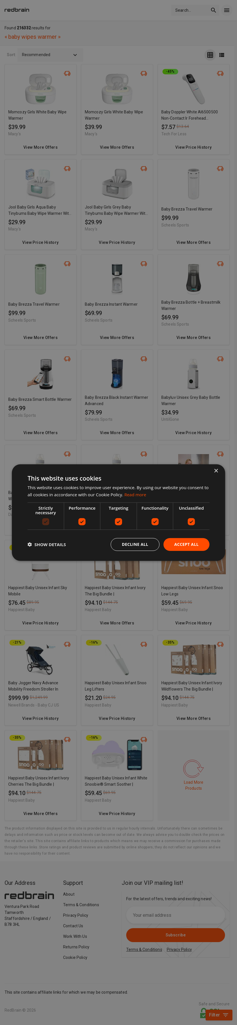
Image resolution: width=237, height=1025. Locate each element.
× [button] (216, 471)
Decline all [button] (135, 544)
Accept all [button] (186, 544)
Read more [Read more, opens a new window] (135, 494)
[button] (47, 544)
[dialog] (118, 512)
